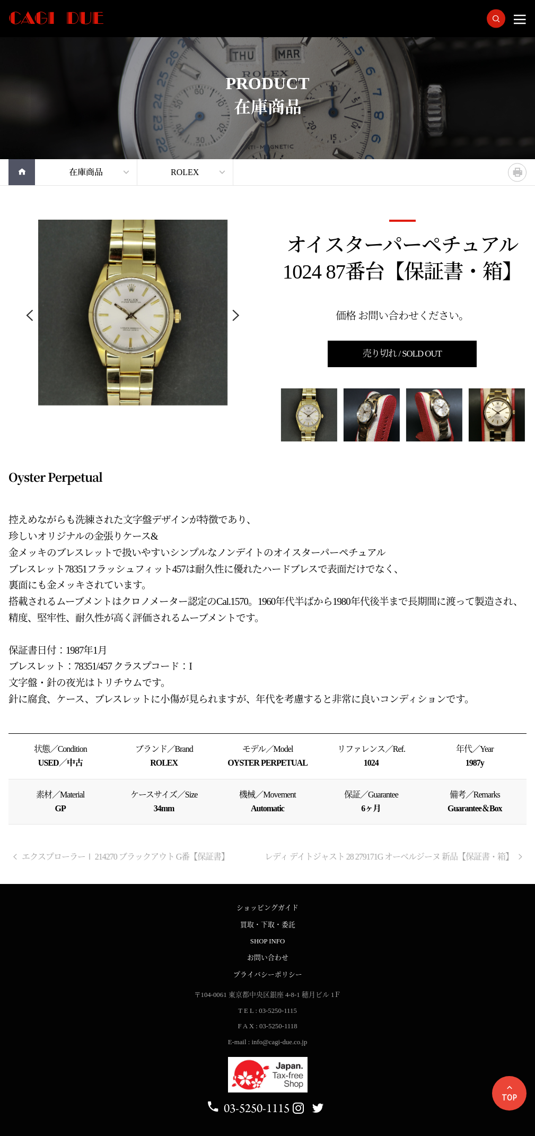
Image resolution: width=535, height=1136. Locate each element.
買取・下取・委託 (267, 925)
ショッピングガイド (267, 908)
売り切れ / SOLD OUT (402, 354)
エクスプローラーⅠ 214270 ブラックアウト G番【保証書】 (120, 856)
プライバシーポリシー (267, 974)
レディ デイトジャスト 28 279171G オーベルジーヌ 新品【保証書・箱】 (394, 856)
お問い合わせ (267, 957)
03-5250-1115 (248, 1108)
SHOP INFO (267, 941)
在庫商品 (86, 172)
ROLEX (185, 172)
